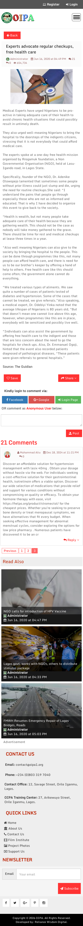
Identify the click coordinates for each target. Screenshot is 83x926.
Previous (10, 550)
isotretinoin (22, 481)
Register (51, 4)
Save (12, 378)
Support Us (14, 851)
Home (10, 822)
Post (74, 433)
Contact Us (14, 834)
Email (9, 873)
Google (41, 399)
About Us (13, 828)
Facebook (14, 399)
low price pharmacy (17, 529)
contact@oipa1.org (24, 764)
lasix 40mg (39, 468)
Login (71, 4)
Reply (71, 540)
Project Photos (17, 845)
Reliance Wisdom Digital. (51, 922)
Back (12, 35)
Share (68, 378)
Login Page (68, 399)
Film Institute (16, 839)
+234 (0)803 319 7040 (27, 774)
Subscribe (69, 888)
